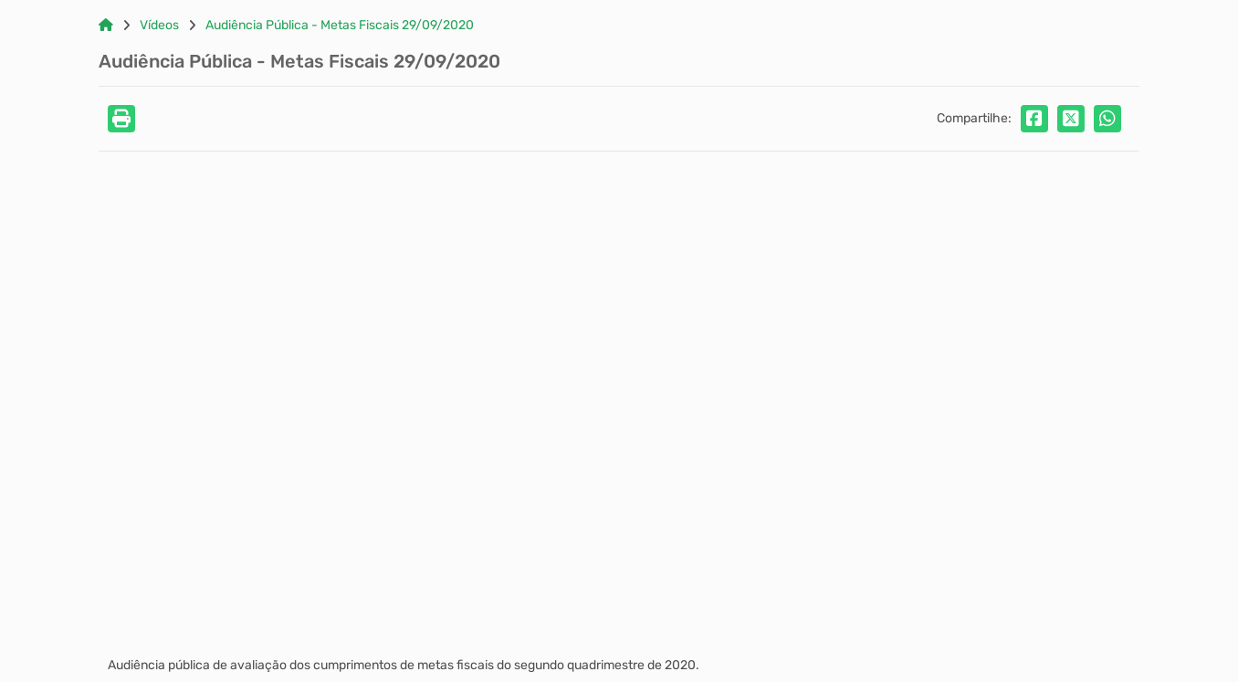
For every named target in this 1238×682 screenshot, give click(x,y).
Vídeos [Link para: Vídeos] (159, 25)
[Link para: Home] (106, 25)
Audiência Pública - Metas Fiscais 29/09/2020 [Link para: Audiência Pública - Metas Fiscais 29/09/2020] (339, 25)
